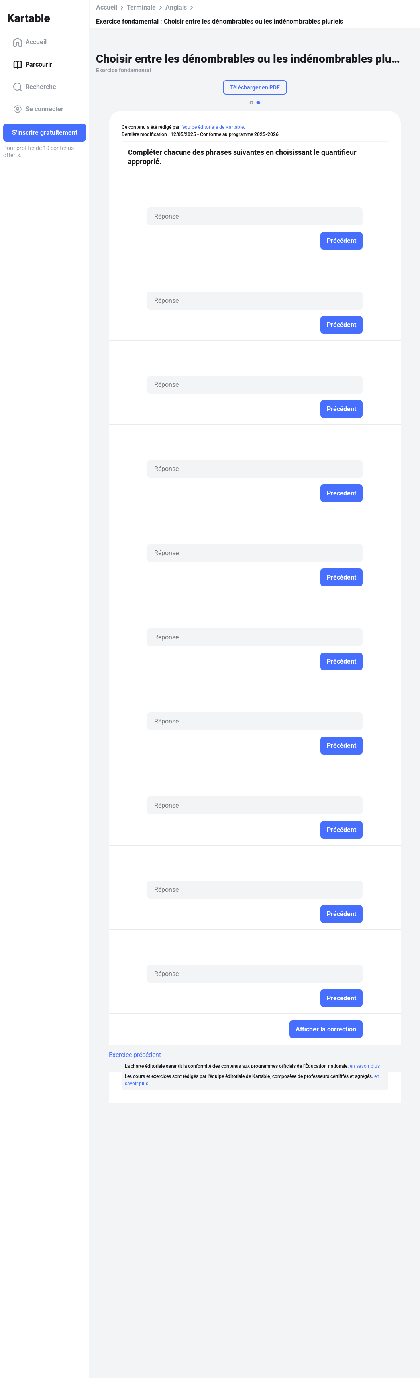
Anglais (176, 7)
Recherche (34, 87)
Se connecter (38, 109)
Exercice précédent (135, 1055)
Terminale (141, 7)
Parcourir (32, 64)
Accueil (30, 42)
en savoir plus (365, 1066)
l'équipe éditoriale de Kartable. (213, 127)
